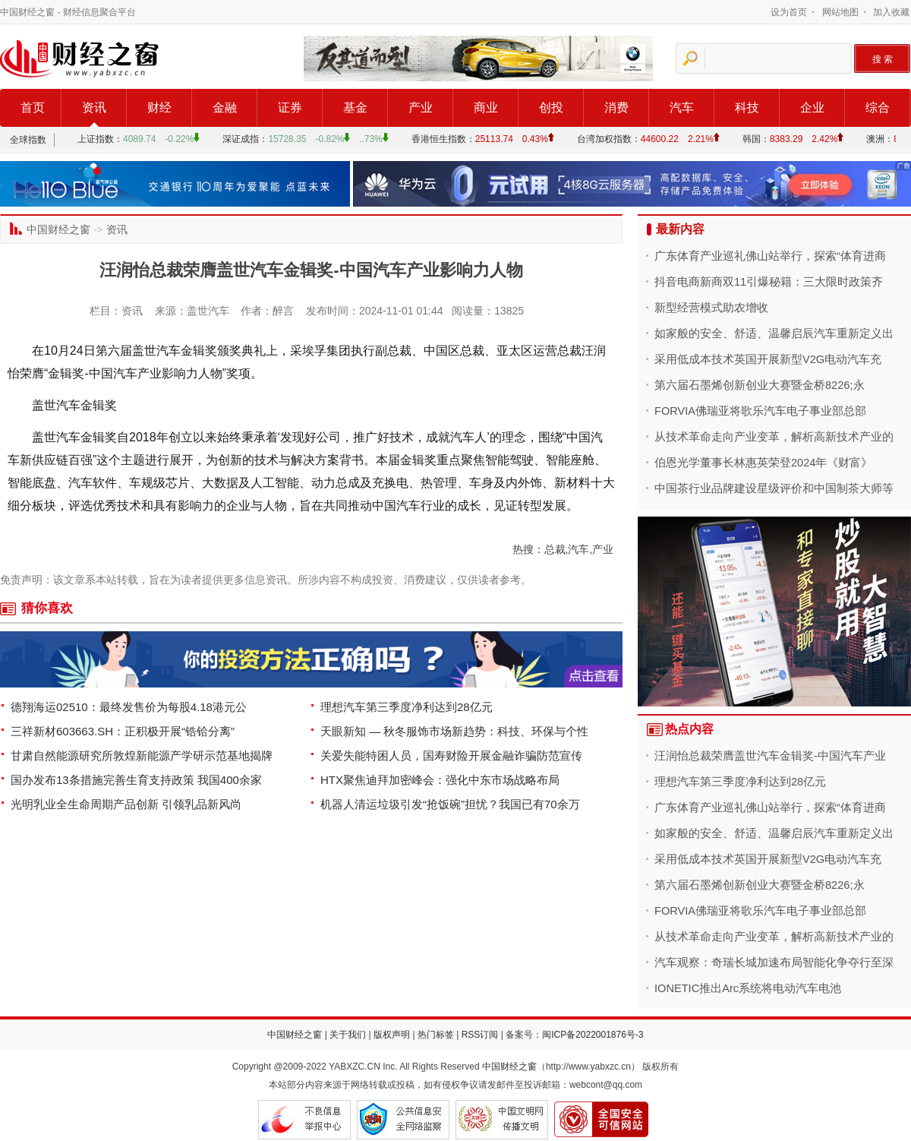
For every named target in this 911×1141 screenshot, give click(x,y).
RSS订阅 (480, 1034)
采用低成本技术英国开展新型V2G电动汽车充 (767, 359)
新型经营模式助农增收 (711, 308)
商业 (486, 107)
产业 (420, 107)
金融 (225, 107)
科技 (747, 107)
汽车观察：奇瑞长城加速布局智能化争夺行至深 (774, 962)
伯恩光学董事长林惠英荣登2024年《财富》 (763, 463)
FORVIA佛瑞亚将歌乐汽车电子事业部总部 (760, 411)
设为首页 (789, 12)
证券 (290, 107)
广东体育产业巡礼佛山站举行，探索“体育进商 (770, 256)
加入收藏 (891, 12)
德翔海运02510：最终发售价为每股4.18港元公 (129, 706)
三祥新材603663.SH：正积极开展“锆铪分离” (123, 731)
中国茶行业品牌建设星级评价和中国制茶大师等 (774, 488)
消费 (616, 107)
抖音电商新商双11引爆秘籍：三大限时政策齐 (768, 282)
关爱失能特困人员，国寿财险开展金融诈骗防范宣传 (451, 755)
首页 (32, 107)
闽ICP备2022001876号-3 (592, 1034)
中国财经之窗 (27, 12)
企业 (812, 107)
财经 (159, 107)
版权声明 (392, 1034)
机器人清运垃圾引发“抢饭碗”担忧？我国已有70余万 (450, 804)
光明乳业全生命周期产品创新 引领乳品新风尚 (126, 804)
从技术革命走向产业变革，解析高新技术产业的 (774, 437)
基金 (355, 107)
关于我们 (347, 1034)
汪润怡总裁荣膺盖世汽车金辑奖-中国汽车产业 (770, 756)
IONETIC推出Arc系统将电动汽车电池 (747, 988)
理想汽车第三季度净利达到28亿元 (406, 706)
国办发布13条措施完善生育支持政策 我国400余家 (136, 779)
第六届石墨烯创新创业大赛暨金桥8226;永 (759, 385)
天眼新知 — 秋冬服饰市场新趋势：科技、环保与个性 (454, 731)
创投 (551, 107)
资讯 (94, 107)
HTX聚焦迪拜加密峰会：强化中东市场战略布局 (440, 779)
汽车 (682, 107)
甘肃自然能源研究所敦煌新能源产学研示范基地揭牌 (142, 755)
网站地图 (840, 12)
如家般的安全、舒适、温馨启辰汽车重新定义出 (774, 333)
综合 (877, 107)
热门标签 (436, 1034)
